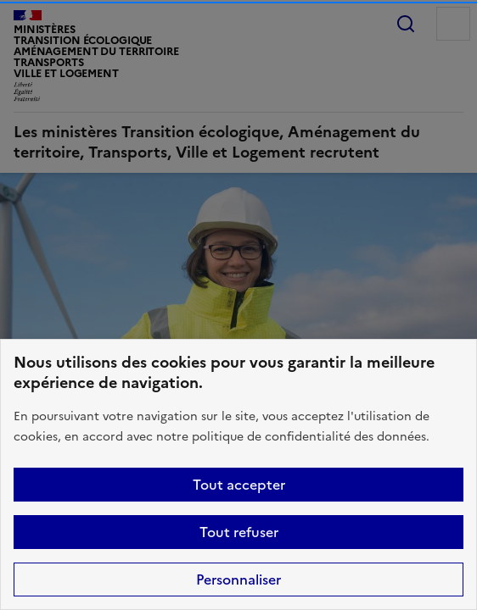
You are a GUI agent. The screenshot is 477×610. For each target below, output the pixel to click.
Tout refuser (238, 532)
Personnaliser (238, 579)
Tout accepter (239, 484)
